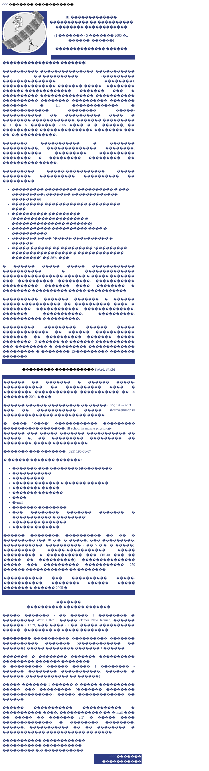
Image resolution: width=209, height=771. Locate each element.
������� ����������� (41, 4)
